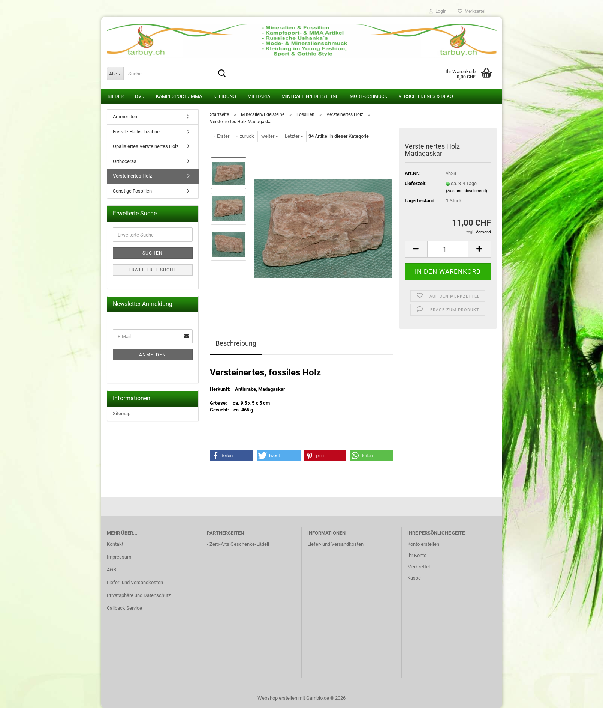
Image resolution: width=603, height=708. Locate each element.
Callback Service (124, 608)
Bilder (116, 96)
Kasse (414, 578)
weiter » (269, 136)
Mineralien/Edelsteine (309, 96)
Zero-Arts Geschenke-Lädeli (239, 544)
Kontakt (115, 544)
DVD (140, 96)
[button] (416, 249)
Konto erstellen (423, 544)
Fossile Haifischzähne (136, 131)
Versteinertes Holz (132, 176)
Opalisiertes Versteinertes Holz (145, 146)
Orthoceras (124, 161)
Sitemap (121, 413)
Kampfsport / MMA (179, 96)
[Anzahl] (447, 249)
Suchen (152, 253)
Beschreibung (235, 343)
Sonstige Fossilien (132, 191)
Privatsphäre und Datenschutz (139, 595)
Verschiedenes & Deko (425, 96)
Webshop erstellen (277, 698)
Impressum (119, 557)
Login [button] (438, 11)
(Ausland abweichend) (466, 190)
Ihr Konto (416, 555)
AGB (111, 569)
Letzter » (294, 136)
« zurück (245, 136)
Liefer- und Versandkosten (135, 582)
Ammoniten (125, 116)
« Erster (221, 136)
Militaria (258, 96)
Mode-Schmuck (368, 96)
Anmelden (152, 354)
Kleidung (224, 96)
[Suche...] (115, 73)
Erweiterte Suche (153, 270)
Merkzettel (471, 11)
